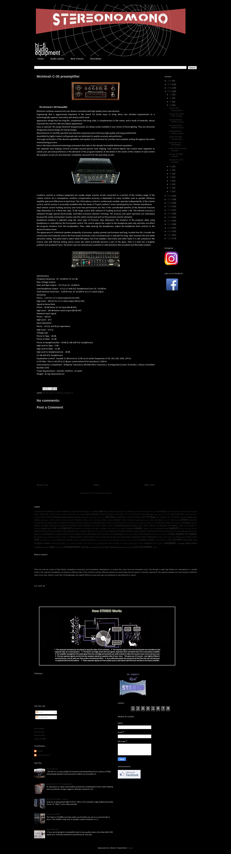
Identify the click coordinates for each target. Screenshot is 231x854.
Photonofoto (39, 735)
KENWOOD (66, 528)
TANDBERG (143, 540)
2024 (169, 88)
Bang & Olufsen (97, 517)
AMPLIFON (142, 512)
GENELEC (194, 523)
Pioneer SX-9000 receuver (176, 155)
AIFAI (91, 512)
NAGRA (40, 534)
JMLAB (50, 529)
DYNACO (56, 523)
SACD (119, 537)
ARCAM (163, 512)
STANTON (54, 540)
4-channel (38, 512)
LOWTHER (129, 529)
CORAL (85, 520)
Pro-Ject (45, 537)
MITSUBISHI (121, 531)
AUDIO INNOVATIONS (69, 514)
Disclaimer (96, 58)
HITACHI (152, 526)
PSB (167, 534)
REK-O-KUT (66, 537)
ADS (80, 512)
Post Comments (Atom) (101, 493)
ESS (145, 523)
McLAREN (194, 531)
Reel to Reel (111, 537)
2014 (169, 224)
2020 (169, 203)
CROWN (109, 520)
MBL (64, 531)
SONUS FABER (191, 537)
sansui (113, 547)
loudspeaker (72, 547)
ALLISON (118, 512)
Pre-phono (38, 537)
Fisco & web (39, 732)
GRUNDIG (86, 526)
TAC (129, 540)
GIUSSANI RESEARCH (48, 526)
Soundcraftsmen (103, 540)
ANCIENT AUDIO (151, 512)
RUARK (103, 537)
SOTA (41, 540)
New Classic (77, 58)
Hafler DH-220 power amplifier (177, 149)
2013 (169, 228)
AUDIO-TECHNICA (107, 514)
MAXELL (60, 531)
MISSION (113, 531)
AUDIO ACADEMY (191, 512)
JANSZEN (187, 526)
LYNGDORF (146, 529)
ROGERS (80, 537)
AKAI (101, 511)
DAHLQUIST (158, 520)
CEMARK (183, 517)
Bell (104, 517)
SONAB (183, 537)
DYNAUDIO (64, 523)
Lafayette (153, 529)
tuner (136, 547)
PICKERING (154, 534)
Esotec (154, 523)
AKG (105, 512)
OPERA (84, 534)
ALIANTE (111, 512)
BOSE (43, 517)
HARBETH (111, 526)
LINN (123, 529)
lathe (57, 547)
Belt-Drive (111, 517)
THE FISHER (187, 540)
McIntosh (47, 393)
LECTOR (108, 529)
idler (47, 547)
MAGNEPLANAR (163, 529)
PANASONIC (109, 534)
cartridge (181, 543)
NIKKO (59, 534)
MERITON (78, 531)
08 (171, 166)
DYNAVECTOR (74, 523)
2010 (169, 238)
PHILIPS (147, 534)
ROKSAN (86, 537)
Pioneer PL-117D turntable (176, 161)
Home (41, 58)
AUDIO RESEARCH (92, 514)
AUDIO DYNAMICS (55, 514)
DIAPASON (193, 520)
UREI (85, 543)
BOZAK (71, 517)
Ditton (82, 523)
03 (171, 184)
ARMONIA (176, 512)
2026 (169, 81)
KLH (73, 529)
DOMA (45, 523)
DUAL (50, 523)
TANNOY (151, 540)
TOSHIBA (46, 543)
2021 (169, 199)
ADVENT (86, 512)
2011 (169, 235)
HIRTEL (145, 526)
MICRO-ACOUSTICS (97, 531)
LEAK (104, 529)
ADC (70, 512)
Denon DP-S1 (52, 769)
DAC (152, 520)
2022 (169, 196)
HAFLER (104, 526)
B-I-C (164, 514)
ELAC (90, 523)
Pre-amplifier (57, 393)
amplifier (170, 543)
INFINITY (174, 526)
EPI (116, 523)
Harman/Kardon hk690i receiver (176, 121)
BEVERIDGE (188, 514)
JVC (55, 528)
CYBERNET (117, 520)
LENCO (114, 529)
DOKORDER (38, 523)
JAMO (181, 526)
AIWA (95, 512)
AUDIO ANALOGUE (41, 514)
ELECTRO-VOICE (99, 523)
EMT (112, 523)
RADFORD (57, 537)
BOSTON (49, 517)
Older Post (149, 485)
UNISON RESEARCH (76, 543)
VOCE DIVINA (113, 543)
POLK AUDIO (162, 534)
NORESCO (66, 534)
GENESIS (37, 526)
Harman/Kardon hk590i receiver (176, 126)
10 (171, 102)
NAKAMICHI (48, 534)
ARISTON (170, 512)
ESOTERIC (141, 523)
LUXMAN (137, 528)
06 (171, 174)
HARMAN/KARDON (122, 526)
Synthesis (123, 540)
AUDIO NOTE (81, 514)
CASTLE (143, 517)
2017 (169, 214)
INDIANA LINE (165, 526)
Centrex (146, 520)
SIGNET (169, 537)
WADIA (125, 543)
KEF (58, 529)
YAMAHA (148, 543)
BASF (168, 514)
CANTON (129, 517)
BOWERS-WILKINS (60, 517)
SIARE (165, 537)
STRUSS (76, 540)
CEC (168, 517)
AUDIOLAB (119, 514)
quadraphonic (95, 547)
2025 (169, 84)
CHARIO (37, 520)
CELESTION (175, 517)
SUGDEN (83, 540)
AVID (138, 514)
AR (158, 512)
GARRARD (186, 523)
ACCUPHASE (48, 512)
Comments (41, 717)
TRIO (63, 543)
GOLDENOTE (61, 526)
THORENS (38, 543)
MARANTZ (174, 528)
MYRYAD (179, 531)
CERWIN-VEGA (191, 517)
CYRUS (124, 520)
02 (171, 188)
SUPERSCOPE (92, 540)
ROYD (98, 537)
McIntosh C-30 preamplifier (175, 144)
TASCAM (159, 540)
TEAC (170, 540)
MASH (54, 531)
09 (171, 105)
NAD (36, 534)
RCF (61, 537)
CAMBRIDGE (121, 517)
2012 (169, 231)
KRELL (89, 529)
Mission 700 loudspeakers (175, 109)
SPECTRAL (47, 540)
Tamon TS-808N (53, 814)
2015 (169, 221)
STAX (59, 540)
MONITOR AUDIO (132, 531)
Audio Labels (57, 58)
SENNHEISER (136, 537)
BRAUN (77, 517)
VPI (121, 543)
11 (171, 98)
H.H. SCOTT (96, 526)
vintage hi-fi (68, 393)
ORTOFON (101, 534)
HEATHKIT (134, 526)
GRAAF (80, 526)
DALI (165, 520)
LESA (119, 529)
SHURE (160, 537)
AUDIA (182, 512)
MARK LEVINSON (185, 529)
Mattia (40, 751)
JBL (192, 526)
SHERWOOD (152, 537)
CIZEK (51, 520)
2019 (169, 206)
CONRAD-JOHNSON (67, 520)
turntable (145, 547)
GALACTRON (174, 523)
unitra (155, 547)
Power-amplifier (176, 534)
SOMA (178, 537)
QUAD (50, 537)
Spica (111, 540)
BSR (90, 517)
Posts (39, 712)
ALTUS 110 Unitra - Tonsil (57, 799)
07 (171, 170)
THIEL (195, 540)
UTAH (90, 543)
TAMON (135, 540)
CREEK (104, 520)
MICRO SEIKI (86, 531)
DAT (168, 520)
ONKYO (78, 534)
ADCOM (75, 512)
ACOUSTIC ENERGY (61, 512)
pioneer (85, 547)
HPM (157, 526)
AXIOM (143, 514)
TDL (166, 540)
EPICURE (120, 523)
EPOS (125, 523)
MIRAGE (107, 531)
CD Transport (162, 517)
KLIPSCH (79, 529)
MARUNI (49, 531)
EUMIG (149, 523)
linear (61, 547)
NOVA (72, 534)
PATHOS (125, 534)
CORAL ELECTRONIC (95, 520)
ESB (136, 523)
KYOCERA (94, 529)
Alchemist (149, 514)
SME (174, 537)
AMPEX (136, 512)
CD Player (151, 517)
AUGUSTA (127, 514)
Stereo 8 (116, 540)
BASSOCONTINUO (177, 514)
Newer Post (42, 485)
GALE (180, 523)
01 (171, 191)
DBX (172, 520)
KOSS (84, 529)
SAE (123, 537)
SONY (36, 540)
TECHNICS (177, 540)
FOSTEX (167, 523)
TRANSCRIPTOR (56, 543)
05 (171, 177)
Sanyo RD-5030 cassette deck (175, 138)
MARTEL (194, 529)
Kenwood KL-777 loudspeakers (60, 784)
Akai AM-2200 (52, 829)
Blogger (130, 848)
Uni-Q (95, 543)
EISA (86, 523)
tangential (121, 547)
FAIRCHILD (160, 523)
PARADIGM (118, 534)
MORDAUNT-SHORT (154, 531)
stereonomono (43, 755)
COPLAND (78, 520)
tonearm (129, 547)
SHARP (144, 537)
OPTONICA (92, 534)
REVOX (73, 537)
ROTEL (92, 537)
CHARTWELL (45, 520)
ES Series (131, 523)
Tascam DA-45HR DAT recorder (176, 115)
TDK (163, 540)
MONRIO (143, 531)
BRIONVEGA (84, 517)
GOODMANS (72, 526)
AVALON (133, 514)
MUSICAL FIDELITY (169, 531)
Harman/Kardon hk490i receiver (176, 132)
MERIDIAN (71, 531)
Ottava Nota (39, 739)
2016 (169, 217)
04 (171, 181)
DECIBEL (177, 520)
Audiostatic (158, 514)
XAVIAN (140, 543)
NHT (54, 534)
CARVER (137, 517)
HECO (140, 526)
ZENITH (155, 543)
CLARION (57, 520)
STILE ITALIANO (67, 540)
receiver (105, 547)
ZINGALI (161, 543)
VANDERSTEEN (103, 543)
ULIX (67, 543)
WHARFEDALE (133, 543)
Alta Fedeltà (39, 729)
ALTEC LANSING (127, 512)
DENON (184, 520)
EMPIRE (108, 523)
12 (171, 95)
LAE (100, 529)
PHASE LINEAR (138, 534)
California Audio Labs (135, 520)
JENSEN (44, 529)
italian (52, 547)
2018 (169, 210)
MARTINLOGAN (40, 531)
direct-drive (191, 543)
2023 (169, 91)
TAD (131, 540)
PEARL (131, 534)
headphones (39, 547)
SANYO (128, 537)
